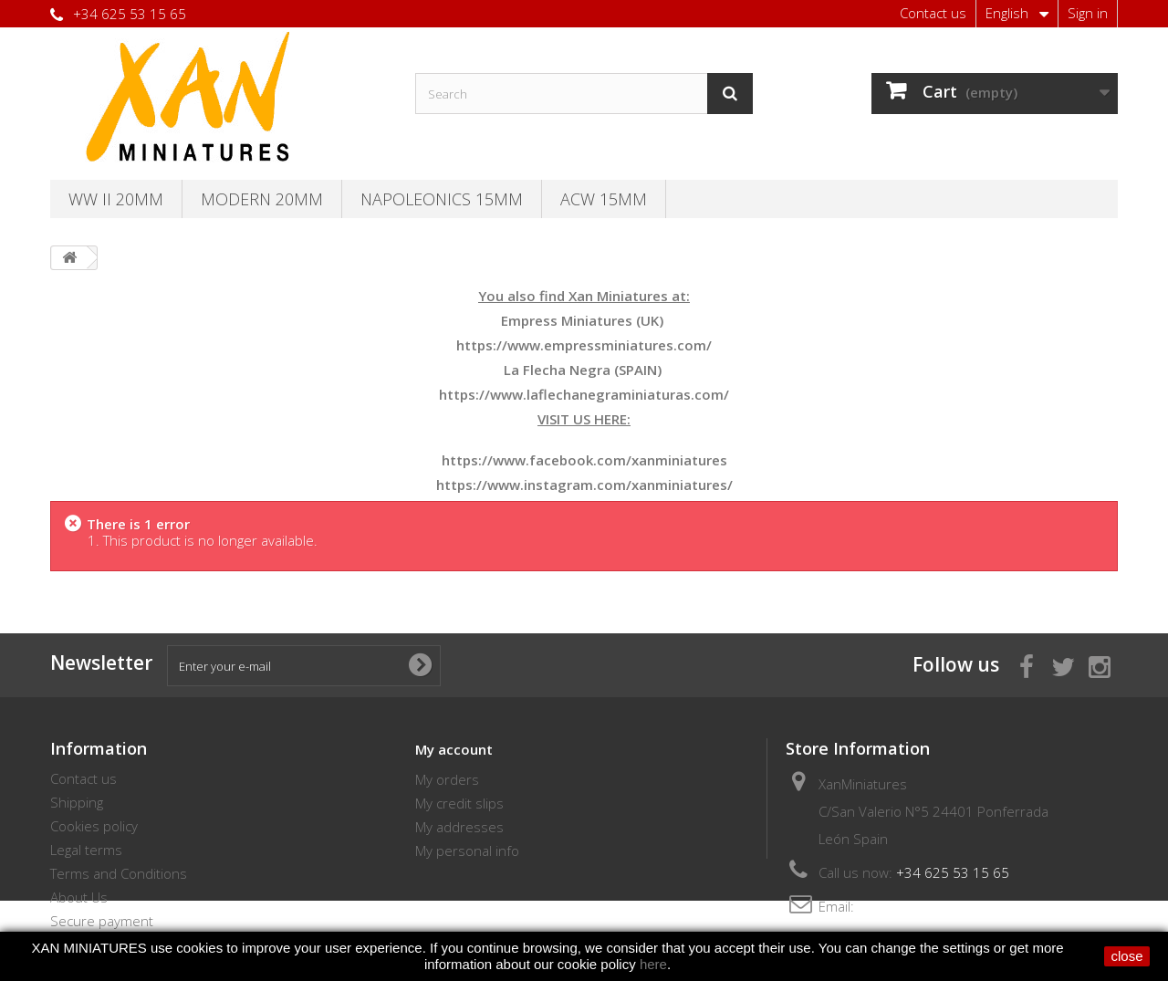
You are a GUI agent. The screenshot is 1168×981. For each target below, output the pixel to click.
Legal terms (86, 849)
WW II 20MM (115, 199)
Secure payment (101, 921)
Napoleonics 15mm (441, 199)
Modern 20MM (262, 199)
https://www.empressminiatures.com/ (584, 345)
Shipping (76, 802)
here (653, 964)
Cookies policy (94, 826)
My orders (447, 779)
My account (454, 749)
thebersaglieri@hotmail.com (945, 906)
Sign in (1088, 13)
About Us (79, 897)
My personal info (467, 850)
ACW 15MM (603, 199)
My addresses (459, 827)
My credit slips (459, 803)
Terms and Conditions (118, 873)
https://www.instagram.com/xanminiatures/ (584, 484)
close (1126, 956)
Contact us (933, 13)
